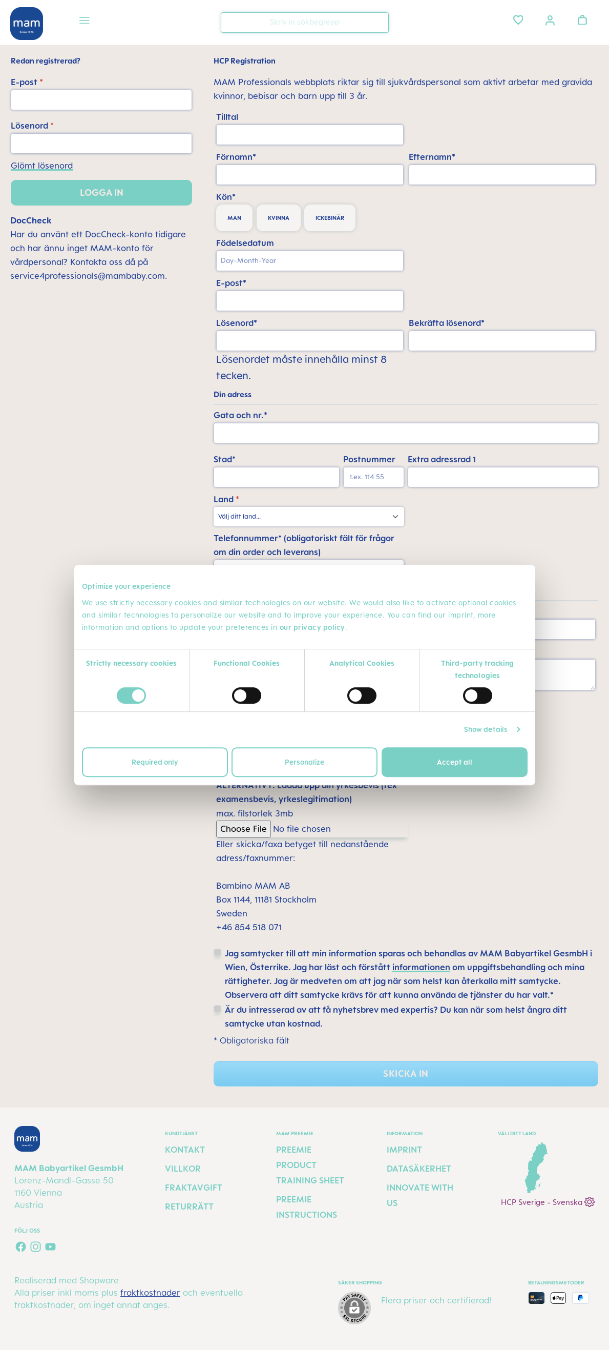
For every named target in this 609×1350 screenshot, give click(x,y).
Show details (486, 729)
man (234, 217)
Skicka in (405, 1073)
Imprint (404, 1149)
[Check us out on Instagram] (35, 1246)
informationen (421, 967)
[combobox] (305, 22)
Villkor (183, 1168)
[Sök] (378, 21)
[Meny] (84, 21)
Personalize (304, 762)
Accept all (454, 762)
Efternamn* (432, 157)
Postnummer (369, 459)
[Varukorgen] (582, 19)
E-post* (231, 283)
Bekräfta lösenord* (447, 323)
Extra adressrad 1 (442, 459)
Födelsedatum (245, 243)
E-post (27, 82)
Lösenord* (236, 323)
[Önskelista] (518, 19)
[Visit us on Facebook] (20, 1246)
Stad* (225, 459)
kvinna (278, 217)
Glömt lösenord (42, 165)
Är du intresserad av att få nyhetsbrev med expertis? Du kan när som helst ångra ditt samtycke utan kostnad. (396, 1017)
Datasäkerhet (419, 1168)
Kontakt (185, 1149)
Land (226, 499)
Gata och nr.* (240, 415)
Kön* (226, 197)
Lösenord (32, 125)
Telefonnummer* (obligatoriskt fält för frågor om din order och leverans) (304, 545)
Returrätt (189, 1206)
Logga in (101, 192)
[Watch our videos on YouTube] (50, 1246)
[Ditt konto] (550, 19)
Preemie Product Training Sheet (310, 1164)
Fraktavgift (193, 1187)
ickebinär (330, 217)
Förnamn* (236, 157)
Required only (155, 762)
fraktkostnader (150, 1292)
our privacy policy (312, 627)
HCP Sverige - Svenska (548, 1200)
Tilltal (227, 117)
